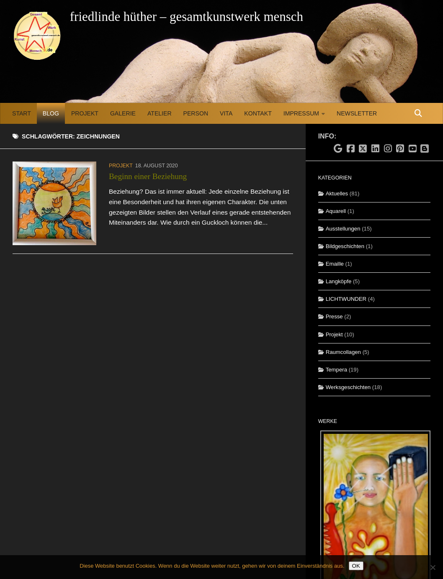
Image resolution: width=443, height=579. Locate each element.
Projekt (84, 113)
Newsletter (357, 113)
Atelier (159, 113)
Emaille (335, 264)
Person (195, 113)
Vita (226, 113)
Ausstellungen (343, 228)
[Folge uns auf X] (363, 149)
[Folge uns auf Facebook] (350, 149)
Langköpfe (339, 281)
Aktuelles (337, 193)
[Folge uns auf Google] (338, 149)
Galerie (123, 113)
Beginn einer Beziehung (148, 176)
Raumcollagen (343, 352)
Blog (51, 113)
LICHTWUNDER (346, 299)
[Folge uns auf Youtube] (412, 149)
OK (356, 566)
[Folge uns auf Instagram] (387, 149)
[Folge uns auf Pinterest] (400, 149)
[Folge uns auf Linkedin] (375, 149)
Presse (334, 316)
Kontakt (257, 113)
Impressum (301, 113)
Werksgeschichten (348, 387)
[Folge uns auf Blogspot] (425, 147)
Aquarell (336, 211)
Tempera (336, 369)
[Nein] (432, 567)
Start (21, 113)
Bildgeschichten (345, 246)
